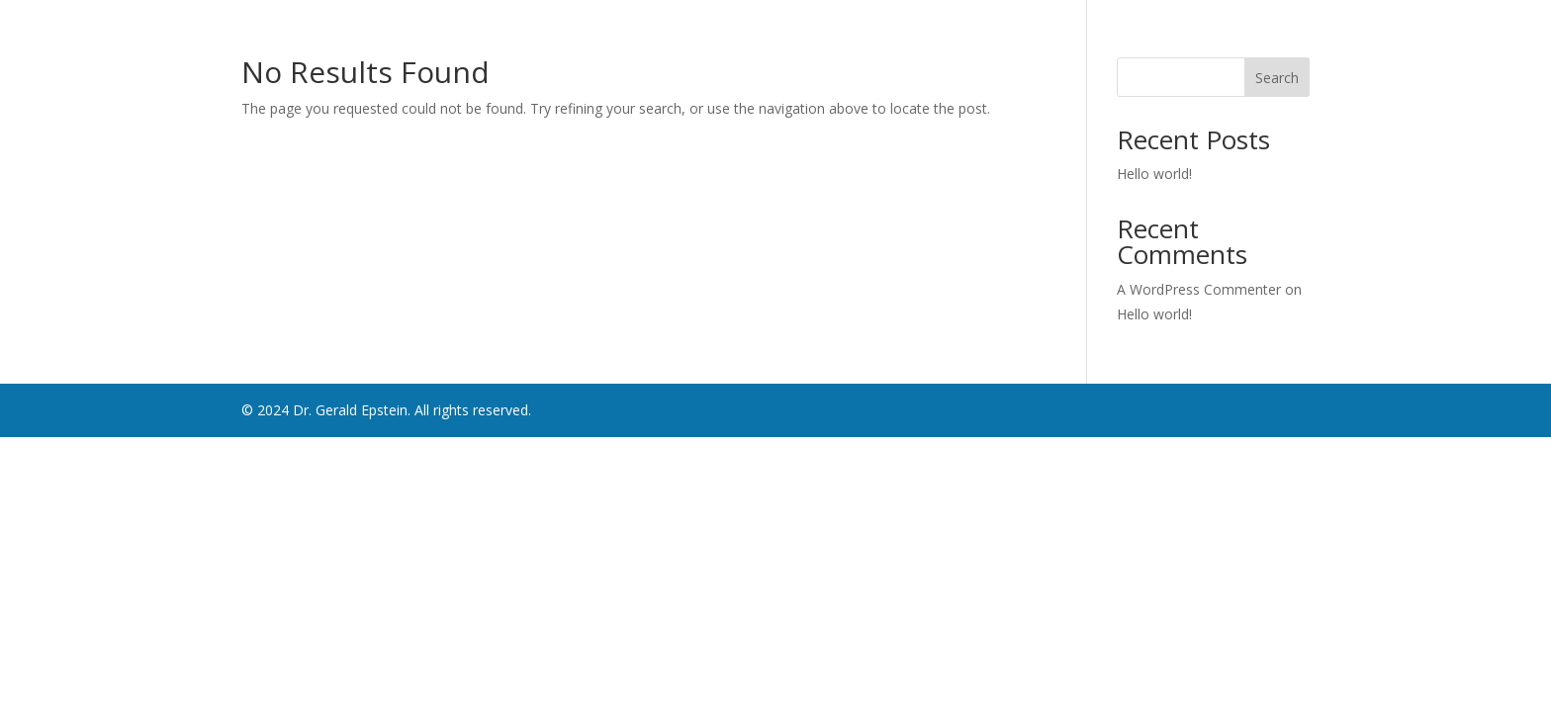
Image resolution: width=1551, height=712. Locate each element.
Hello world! (1154, 173)
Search (1277, 77)
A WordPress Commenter (1199, 289)
